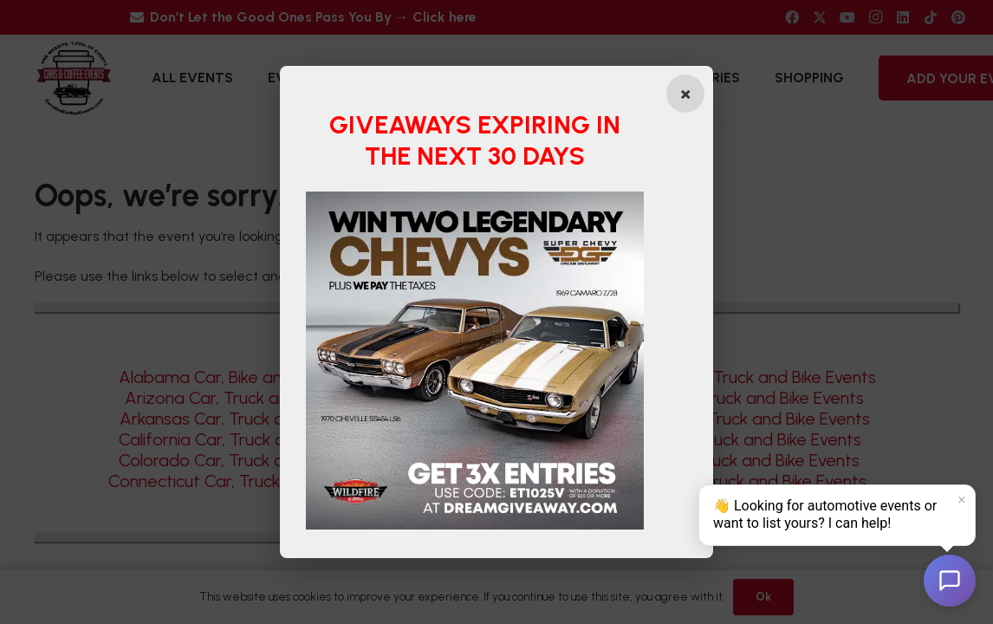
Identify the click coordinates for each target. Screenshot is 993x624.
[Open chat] (950, 581)
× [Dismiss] (961, 500)
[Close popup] (685, 94)
